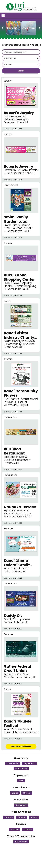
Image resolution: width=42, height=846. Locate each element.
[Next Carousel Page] (39, 27)
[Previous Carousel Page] (2, 27)
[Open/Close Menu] (3, 15)
